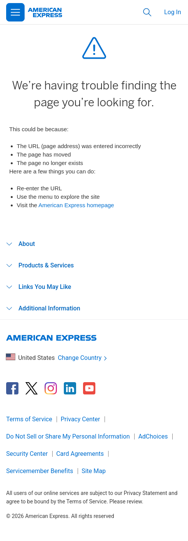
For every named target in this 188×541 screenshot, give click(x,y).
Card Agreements (80, 453)
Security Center (27, 453)
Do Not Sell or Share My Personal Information (68, 436)
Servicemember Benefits (39, 471)
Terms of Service (29, 419)
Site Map (94, 471)
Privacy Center (80, 419)
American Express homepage (76, 205)
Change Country (83, 358)
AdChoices (153, 436)
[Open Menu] (15, 12)
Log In (172, 12)
